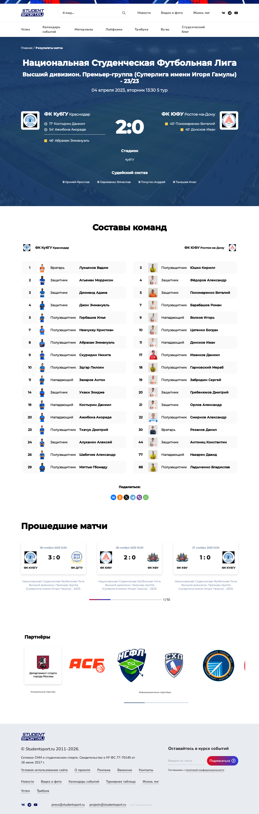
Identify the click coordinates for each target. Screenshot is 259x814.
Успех (25, 29)
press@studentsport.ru (68, 804)
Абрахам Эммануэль (72, 140)
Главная (27, 48)
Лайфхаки (114, 29)
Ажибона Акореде (70, 129)
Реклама (103, 770)
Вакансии (124, 770)
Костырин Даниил (69, 124)
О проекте (82, 770)
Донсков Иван (203, 129)
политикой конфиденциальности (205, 770)
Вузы (165, 29)
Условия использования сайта (44, 770)
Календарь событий (51, 29)
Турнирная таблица (121, 781)
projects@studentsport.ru (107, 804)
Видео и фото (172, 13)
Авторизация (227, 29)
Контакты (146, 770)
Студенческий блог (193, 29)
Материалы (84, 29)
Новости (144, 13)
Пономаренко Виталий (195, 124)
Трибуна (141, 29)
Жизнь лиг (201, 13)
